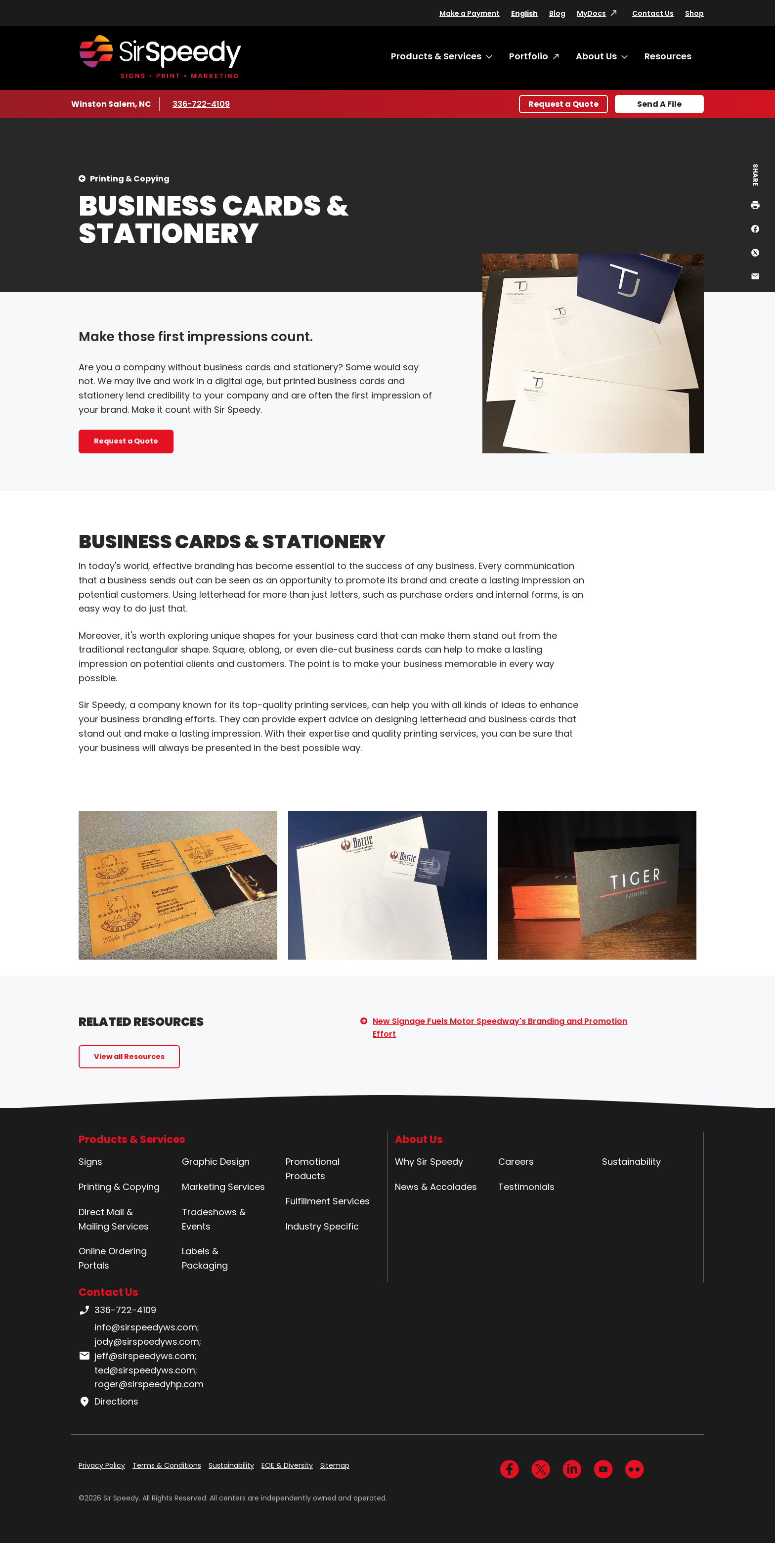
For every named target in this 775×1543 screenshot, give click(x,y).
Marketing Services (223, 1187)
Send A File (659, 104)
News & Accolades (436, 1187)
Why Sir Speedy (429, 1161)
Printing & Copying (130, 178)
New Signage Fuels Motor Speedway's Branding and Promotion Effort (500, 1027)
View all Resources (129, 1056)
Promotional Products (313, 1168)
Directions (108, 1401)
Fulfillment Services (328, 1201)
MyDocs (591, 13)
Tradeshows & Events (214, 1219)
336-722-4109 (201, 104)
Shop (694, 13)
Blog (557, 13)
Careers (516, 1161)
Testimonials (526, 1187)
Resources (668, 56)
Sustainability (631, 1161)
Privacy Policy (102, 1465)
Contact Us (653, 13)
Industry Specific (322, 1226)
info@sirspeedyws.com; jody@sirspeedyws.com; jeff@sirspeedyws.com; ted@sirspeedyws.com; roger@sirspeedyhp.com (141, 1355)
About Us (596, 56)
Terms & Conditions (166, 1465)
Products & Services (436, 56)
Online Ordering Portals (113, 1258)
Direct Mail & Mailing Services (114, 1219)
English (524, 13)
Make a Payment (469, 13)
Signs (90, 1161)
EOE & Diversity (287, 1465)
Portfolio (528, 56)
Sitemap (334, 1465)
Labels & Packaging (205, 1258)
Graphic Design (216, 1161)
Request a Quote (563, 104)
